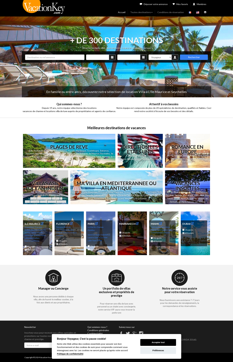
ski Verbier (199, 198)
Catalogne (110, 198)
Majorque (118, 192)
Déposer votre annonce (154, 4)
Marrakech (188, 195)
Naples (164, 230)
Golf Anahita (35, 235)
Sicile (159, 192)
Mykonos (135, 192)
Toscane (120, 198)
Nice (200, 155)
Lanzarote (99, 195)
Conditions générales (98, 330)
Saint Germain (94, 234)
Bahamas (104, 150)
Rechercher (194, 57)
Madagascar (202, 192)
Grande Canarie (126, 195)
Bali (31, 150)
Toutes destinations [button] (141, 12)
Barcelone (187, 161)
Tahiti (98, 156)
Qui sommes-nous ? (97, 327)
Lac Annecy (200, 201)
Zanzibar (170, 195)
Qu (101, 237)
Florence (178, 155)
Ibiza (110, 192)
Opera (97, 237)
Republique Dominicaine (46, 153)
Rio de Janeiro (173, 192)
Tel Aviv (178, 195)
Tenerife (89, 195)
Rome (170, 155)
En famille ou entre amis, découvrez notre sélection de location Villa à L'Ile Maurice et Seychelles (116, 92)
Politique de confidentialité (70, 353)
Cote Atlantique (89, 192)
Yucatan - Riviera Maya (42, 156)
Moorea (106, 156)
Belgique (192, 158)
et (45, 195)
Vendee (128, 198)
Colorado (154, 159)
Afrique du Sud (188, 192)
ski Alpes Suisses (186, 201)
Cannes (193, 155)
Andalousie (99, 198)
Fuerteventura (111, 195)
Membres (199, 4)
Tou (93, 240)
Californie (131, 155)
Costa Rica (199, 195)
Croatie (74, 195)
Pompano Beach (163, 232)
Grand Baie (29, 227)
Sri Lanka (58, 156)
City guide (30, 246)
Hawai (123, 159)
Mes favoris (180, 4)
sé (91, 230)
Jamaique (29, 153)
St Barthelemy (60, 150)
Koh (48, 195)
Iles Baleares (82, 153)
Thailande (38, 150)
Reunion (27, 195)
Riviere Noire (37, 230)
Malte (81, 195)
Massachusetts (134, 159)
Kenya (177, 198)
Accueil (121, 12)
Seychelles (105, 153)
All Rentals (30, 250)
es (94, 230)
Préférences (158, 350)
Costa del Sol (149, 195)
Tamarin (34, 232)
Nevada (145, 159)
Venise (186, 155)
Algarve (138, 195)
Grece (127, 192)
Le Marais (92, 227)
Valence (200, 158)
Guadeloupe (93, 150)
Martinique (81, 150)
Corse (143, 192)
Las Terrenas (70, 156)
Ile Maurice (94, 153)
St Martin (48, 150)
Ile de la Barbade (67, 153)
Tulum (170, 198)
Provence (182, 158)
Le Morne (35, 241)
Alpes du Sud (187, 198)
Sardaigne (151, 192)
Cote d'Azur (75, 192)
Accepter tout (158, 342)
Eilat (207, 195)
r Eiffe (98, 240)
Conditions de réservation (170, 12)
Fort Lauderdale (158, 227)
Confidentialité (95, 333)
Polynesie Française (86, 156)
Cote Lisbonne (139, 198)
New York (141, 155)
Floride (71, 150)
